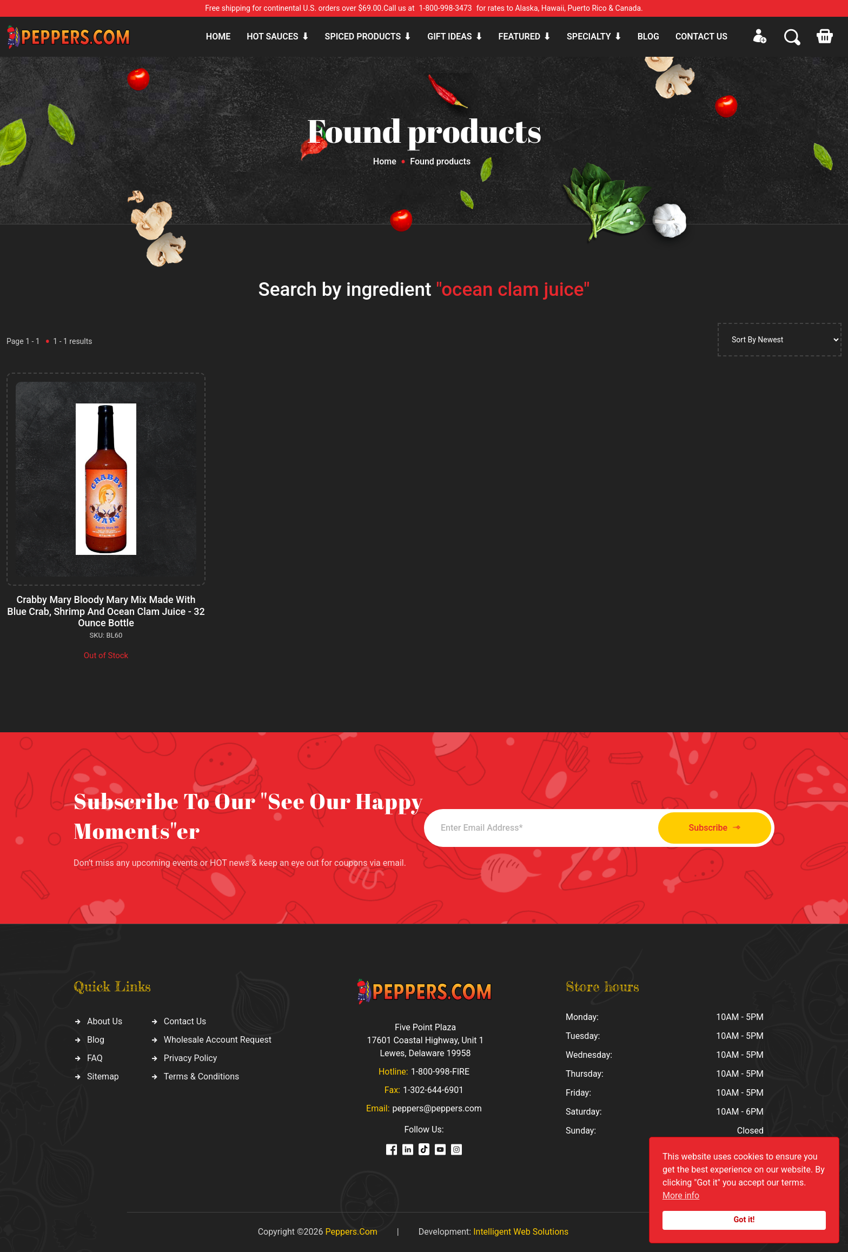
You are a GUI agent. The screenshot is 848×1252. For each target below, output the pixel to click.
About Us (104, 1021)
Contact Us (185, 1021)
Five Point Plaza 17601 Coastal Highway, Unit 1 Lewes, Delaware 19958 (425, 1040)
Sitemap (103, 1076)
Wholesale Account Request (217, 1040)
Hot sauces (272, 36)
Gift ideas (449, 36)
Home (218, 36)
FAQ (95, 1058)
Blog (648, 36)
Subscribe (714, 827)
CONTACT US (701, 36)
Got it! (744, 1219)
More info (680, 1195)
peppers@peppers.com (437, 1108)
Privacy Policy (190, 1058)
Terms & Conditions (202, 1076)
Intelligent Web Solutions (520, 1232)
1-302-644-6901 (433, 1090)
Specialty (589, 36)
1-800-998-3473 (445, 8)
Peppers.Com (351, 1232)
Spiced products (363, 36)
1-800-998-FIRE (440, 1071)
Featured (519, 36)
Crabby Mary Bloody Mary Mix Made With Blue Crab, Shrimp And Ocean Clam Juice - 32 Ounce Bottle (106, 611)
